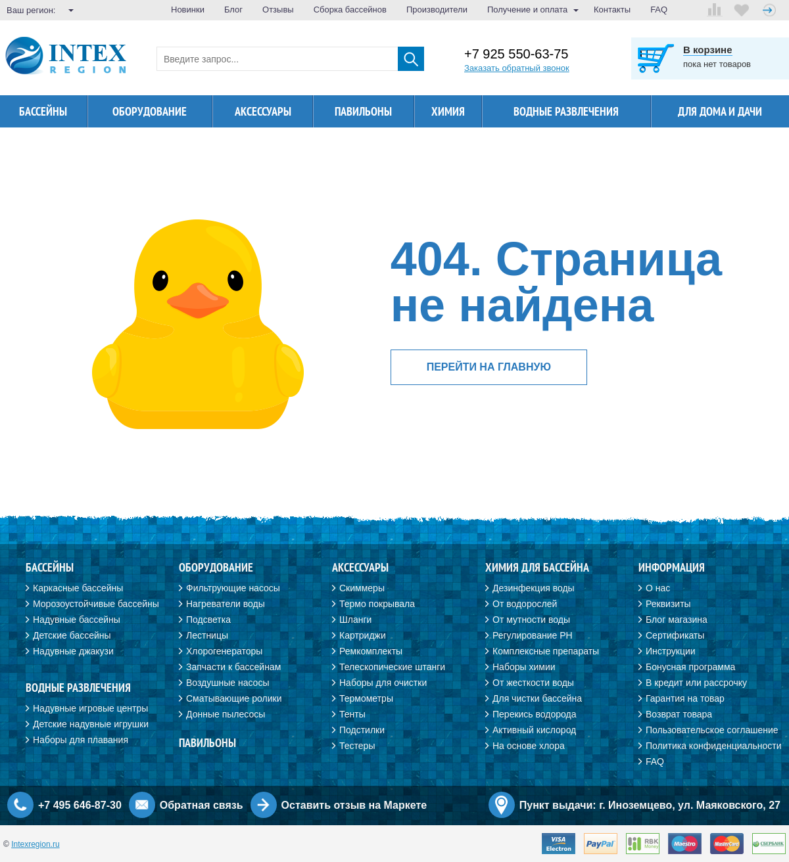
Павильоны (363, 111)
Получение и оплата (527, 9)
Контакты (612, 9)
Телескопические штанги (392, 667)
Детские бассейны (72, 635)
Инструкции (671, 651)
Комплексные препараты (545, 651)
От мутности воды (531, 619)
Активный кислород (534, 730)
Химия (448, 111)
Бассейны (43, 111)
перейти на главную (489, 367)
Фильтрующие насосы (233, 588)
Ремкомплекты (370, 651)
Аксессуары (263, 111)
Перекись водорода (534, 714)
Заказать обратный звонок (516, 68)
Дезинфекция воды (533, 588)
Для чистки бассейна (537, 698)
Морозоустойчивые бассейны (96, 604)
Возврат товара (679, 714)
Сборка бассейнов (350, 9)
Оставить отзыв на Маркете (354, 805)
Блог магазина (676, 619)
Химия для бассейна (537, 567)
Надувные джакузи (73, 651)
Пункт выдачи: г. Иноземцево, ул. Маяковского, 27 (649, 805)
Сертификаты (675, 635)
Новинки (187, 9)
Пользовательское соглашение (712, 730)
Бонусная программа (690, 667)
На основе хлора (528, 745)
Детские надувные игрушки (91, 724)
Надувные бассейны (76, 619)
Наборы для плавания (80, 740)
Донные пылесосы (225, 714)
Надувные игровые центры (90, 708)
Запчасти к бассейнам (233, 667)
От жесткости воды (533, 682)
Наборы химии (524, 667)
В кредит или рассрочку (696, 682)
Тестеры (357, 745)
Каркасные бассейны (78, 588)
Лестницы (207, 635)
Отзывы (278, 9)
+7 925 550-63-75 (516, 54)
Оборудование (149, 111)
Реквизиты (668, 604)
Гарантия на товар (685, 698)
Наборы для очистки (383, 682)
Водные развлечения (566, 111)
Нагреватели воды (225, 604)
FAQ (658, 9)
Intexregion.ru (35, 844)
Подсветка (208, 619)
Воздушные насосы (227, 682)
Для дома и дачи (720, 111)
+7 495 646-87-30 (80, 805)
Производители (436, 9)
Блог (233, 9)
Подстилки (362, 730)
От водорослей (524, 604)
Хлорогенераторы (224, 651)
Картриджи (362, 635)
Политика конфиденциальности (714, 745)
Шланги (355, 619)
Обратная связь (201, 805)
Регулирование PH (532, 635)
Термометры (366, 698)
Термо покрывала (377, 604)
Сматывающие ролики (233, 698)
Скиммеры (362, 588)
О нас (658, 588)
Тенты (352, 714)
